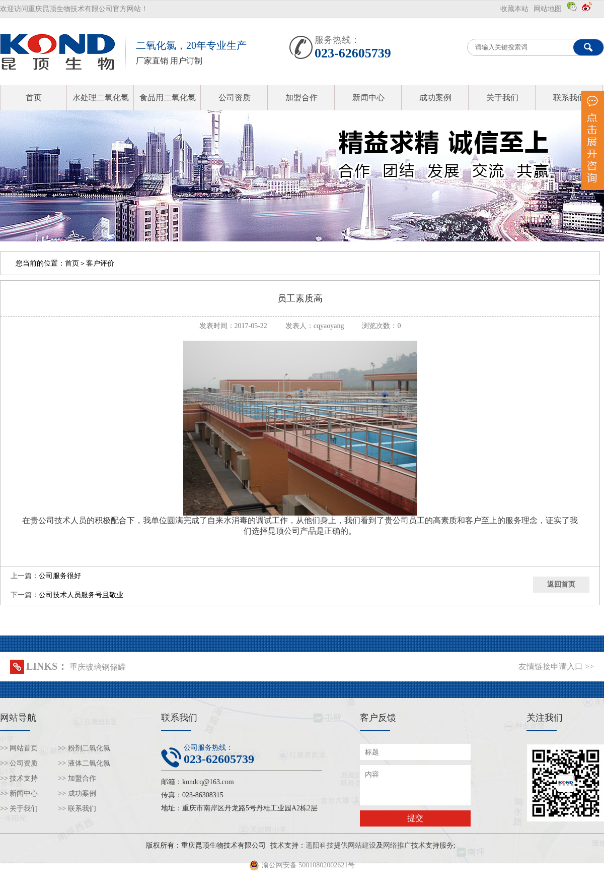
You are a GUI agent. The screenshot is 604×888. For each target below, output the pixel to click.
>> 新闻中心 (19, 793)
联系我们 (569, 97)
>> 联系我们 (77, 808)
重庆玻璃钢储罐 (97, 667)
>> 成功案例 (77, 793)
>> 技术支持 (19, 778)
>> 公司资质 (19, 763)
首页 (34, 97)
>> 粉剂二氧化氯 (84, 748)
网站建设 (362, 845)
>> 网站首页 (19, 748)
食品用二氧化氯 (167, 97)
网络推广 (397, 845)
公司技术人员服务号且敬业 (81, 595)
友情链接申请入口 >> (556, 666)
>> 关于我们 (19, 808)
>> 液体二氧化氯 (84, 763)
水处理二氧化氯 (100, 97)
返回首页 (561, 584)
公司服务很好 (60, 576)
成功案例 (435, 97)
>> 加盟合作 (77, 778)
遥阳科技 (320, 845)
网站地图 (548, 9)
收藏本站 (514, 9)
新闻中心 (368, 97)
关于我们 (502, 97)
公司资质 (234, 97)
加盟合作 (301, 97)
